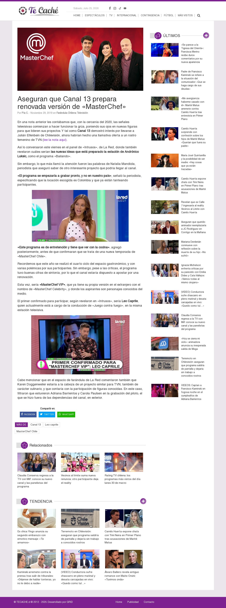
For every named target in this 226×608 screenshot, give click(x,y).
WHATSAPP (66, 414)
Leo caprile (51, 424)
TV (110, 15)
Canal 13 (36, 424)
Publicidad (133, 602)
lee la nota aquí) (55, 140)
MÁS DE (21, 424)
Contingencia (150, 15)
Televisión (82, 112)
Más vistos (185, 15)
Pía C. (25, 112)
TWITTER (47, 414)
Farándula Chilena (66, 112)
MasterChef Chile (27, 431)
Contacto (149, 602)
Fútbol (168, 15)
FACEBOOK (28, 414)
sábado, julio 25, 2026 (86, 8)
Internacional (126, 15)
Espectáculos (95, 15)
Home (77, 15)
